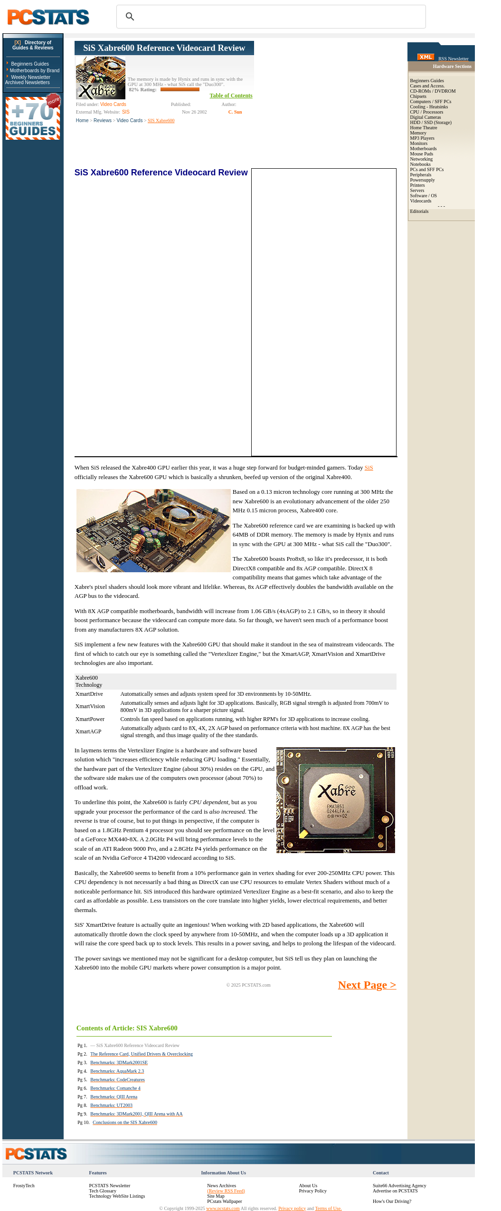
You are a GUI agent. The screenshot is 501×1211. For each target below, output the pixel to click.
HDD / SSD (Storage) (431, 122)
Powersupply (422, 180)
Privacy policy (292, 1208)
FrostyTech (24, 1185)
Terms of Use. (328, 1208)
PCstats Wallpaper (224, 1201)
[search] (269, 16)
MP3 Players (422, 138)
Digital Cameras (425, 117)
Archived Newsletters (27, 82)
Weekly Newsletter (30, 77)
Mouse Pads (422, 153)
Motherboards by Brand (35, 70)
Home (82, 120)
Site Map (215, 1196)
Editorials (419, 211)
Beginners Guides (30, 64)
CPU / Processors (427, 112)
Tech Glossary (102, 1190)
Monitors (419, 143)
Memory (418, 132)
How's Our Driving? (392, 1201)
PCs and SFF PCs (427, 169)
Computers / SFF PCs (431, 101)
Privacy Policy (313, 1190)
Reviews (103, 120)
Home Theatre (423, 127)
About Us (308, 1185)
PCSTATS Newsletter (110, 1185)
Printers (417, 185)
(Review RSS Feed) (226, 1190)
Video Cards (130, 120)
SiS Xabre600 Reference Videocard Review (164, 48)
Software (418, 195)
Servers (417, 190)
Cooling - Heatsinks (429, 106)
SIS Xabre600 (161, 120)
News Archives (221, 1185)
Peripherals (421, 174)
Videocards (421, 200)
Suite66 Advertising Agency (399, 1185)
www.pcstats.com (222, 1208)
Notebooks (420, 164)
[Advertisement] (325, 100)
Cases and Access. (427, 85)
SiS (369, 467)
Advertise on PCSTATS (395, 1190)
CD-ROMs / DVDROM (433, 91)
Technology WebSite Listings (117, 1196)
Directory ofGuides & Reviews (33, 45)
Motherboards (423, 148)
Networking (421, 159)
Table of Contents (231, 95)
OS (434, 195)
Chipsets (418, 96)
